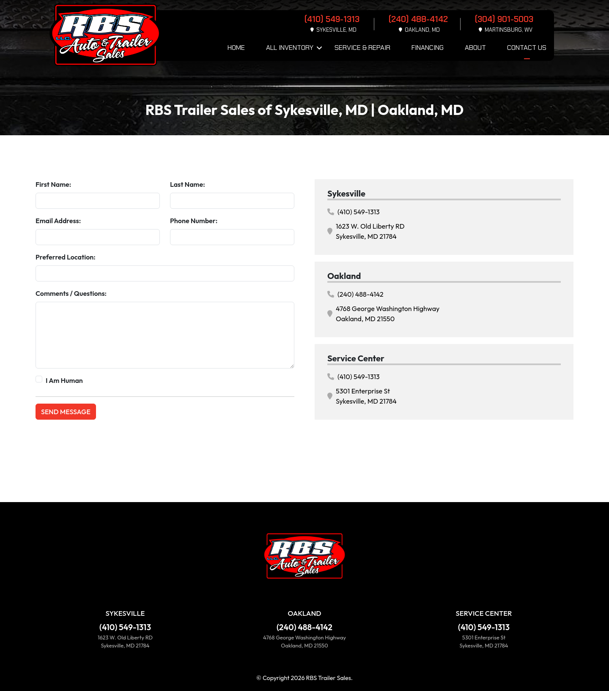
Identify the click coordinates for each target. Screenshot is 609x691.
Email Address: (58, 220)
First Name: (53, 184)
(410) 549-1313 (353, 212)
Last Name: (187, 184)
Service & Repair (362, 47)
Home (236, 47)
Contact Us (526, 47)
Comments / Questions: (71, 293)
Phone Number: (193, 220)
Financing (427, 47)
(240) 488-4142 (355, 294)
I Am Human (64, 380)
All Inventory (289, 47)
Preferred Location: (66, 257)
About (475, 47)
